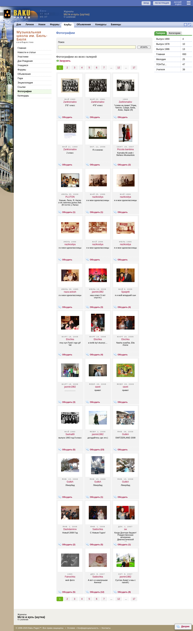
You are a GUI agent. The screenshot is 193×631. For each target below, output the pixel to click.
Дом (18, 24)
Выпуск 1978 (162, 44)
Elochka (70, 339)
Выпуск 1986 (162, 49)
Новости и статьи (27, 52)
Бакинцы (116, 24)
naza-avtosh (70, 292)
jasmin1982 (97, 292)
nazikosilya (97, 197)
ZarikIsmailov (70, 102)
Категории (174, 33)
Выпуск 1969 (162, 39)
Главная (22, 48)
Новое (41, 24)
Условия (71, 628)
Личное (30, 24)
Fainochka (70, 576)
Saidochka (97, 529)
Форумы (54, 24)
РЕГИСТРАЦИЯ (162, 3)
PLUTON (69, 197)
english (178, 4)
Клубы (67, 24)
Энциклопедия (25, 82)
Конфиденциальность (88, 628)
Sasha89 (70, 434)
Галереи (160, 33)
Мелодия (161, 59)
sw (125, 529)
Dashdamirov (70, 529)
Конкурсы (100, 24)
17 (134, 67)
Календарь (23, 95)
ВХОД (146, 3)
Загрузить (63, 61)
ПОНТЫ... (161, 64)
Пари (20, 78)
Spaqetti (125, 292)
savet (97, 386)
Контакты (106, 628)
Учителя (160, 69)
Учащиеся (23, 65)
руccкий (178, 2)
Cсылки (21, 87)
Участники (23, 56)
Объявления (84, 24)
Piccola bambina (125, 149)
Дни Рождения (25, 61)
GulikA (125, 434)
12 (118, 67)
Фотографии (25, 91)
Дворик (182, 626)
